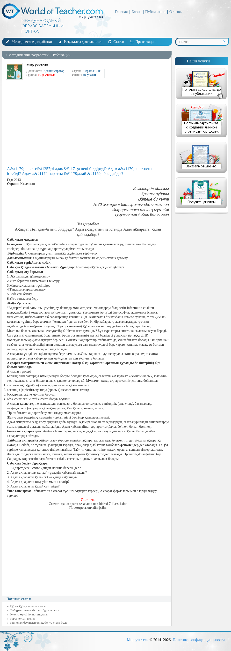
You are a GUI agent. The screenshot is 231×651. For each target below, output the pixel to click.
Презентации (146, 42)
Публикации (155, 12)
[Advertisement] (88, 125)
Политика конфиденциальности (199, 640)
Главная (121, 12)
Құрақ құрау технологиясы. (28, 606)
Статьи (118, 42)
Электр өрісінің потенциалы (29, 614)
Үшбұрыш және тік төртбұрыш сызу (34, 610)
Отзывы (175, 12)
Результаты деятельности (83, 42)
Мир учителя (137, 640)
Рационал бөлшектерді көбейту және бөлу (39, 622)
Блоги (136, 12)
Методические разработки (32, 42)
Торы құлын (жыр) (22, 618)
